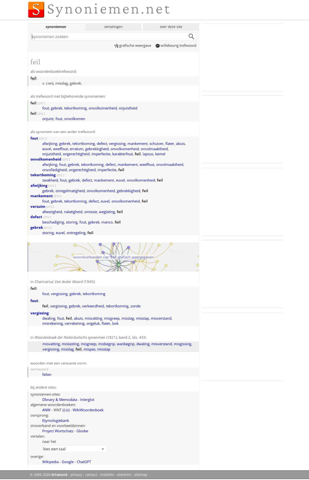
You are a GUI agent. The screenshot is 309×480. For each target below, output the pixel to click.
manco (107, 222)
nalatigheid (73, 211)
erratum (76, 148)
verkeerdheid (93, 306)
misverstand (161, 318)
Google (68, 461)
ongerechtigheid (76, 153)
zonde (135, 306)
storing (71, 222)
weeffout (60, 148)
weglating (107, 211)
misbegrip (106, 343)
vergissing (117, 143)
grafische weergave (132, 45)
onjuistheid (128, 108)
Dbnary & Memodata (59, 399)
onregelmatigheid (70, 190)
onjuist (48, 118)
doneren (124, 475)
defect (102, 143)
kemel (160, 153)
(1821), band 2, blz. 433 (90, 337)
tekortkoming (75, 108)
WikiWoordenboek (88, 409)
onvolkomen (74, 118)
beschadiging (53, 222)
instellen (107, 475)
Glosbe (82, 430)
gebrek (56, 108)
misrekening (52, 323)
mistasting (70, 343)
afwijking (49, 143)
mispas (89, 349)
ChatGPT (84, 461)
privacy (76, 475)
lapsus (148, 153)
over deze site (171, 26)
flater (169, 143)
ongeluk (93, 323)
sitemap (140, 475)
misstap (142, 318)
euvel (46, 148)
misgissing (182, 343)
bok (115, 323)
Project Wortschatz (57, 430)
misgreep (111, 318)
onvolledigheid (54, 169)
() (64, 409)
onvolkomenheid (103, 108)
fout (45, 108)
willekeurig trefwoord (176, 45)
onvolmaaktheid (154, 148)
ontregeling (76, 232)
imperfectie (100, 153)
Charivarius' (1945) (64, 281)
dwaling (48, 318)
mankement (137, 143)
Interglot (87, 399)
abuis (180, 143)
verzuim (37, 206)
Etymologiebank (55, 420)
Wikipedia (50, 461)
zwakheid (50, 180)
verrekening (74, 323)
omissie (90, 211)
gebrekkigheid (97, 148)
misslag (127, 318)
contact (91, 475)
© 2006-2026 (48, 475)
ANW (46, 409)
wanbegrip (125, 343)
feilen (46, 374)
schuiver (156, 143)
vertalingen (113, 26)
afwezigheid (52, 211)
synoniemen (56, 26)
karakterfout (122, 153)
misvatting (93, 318)
